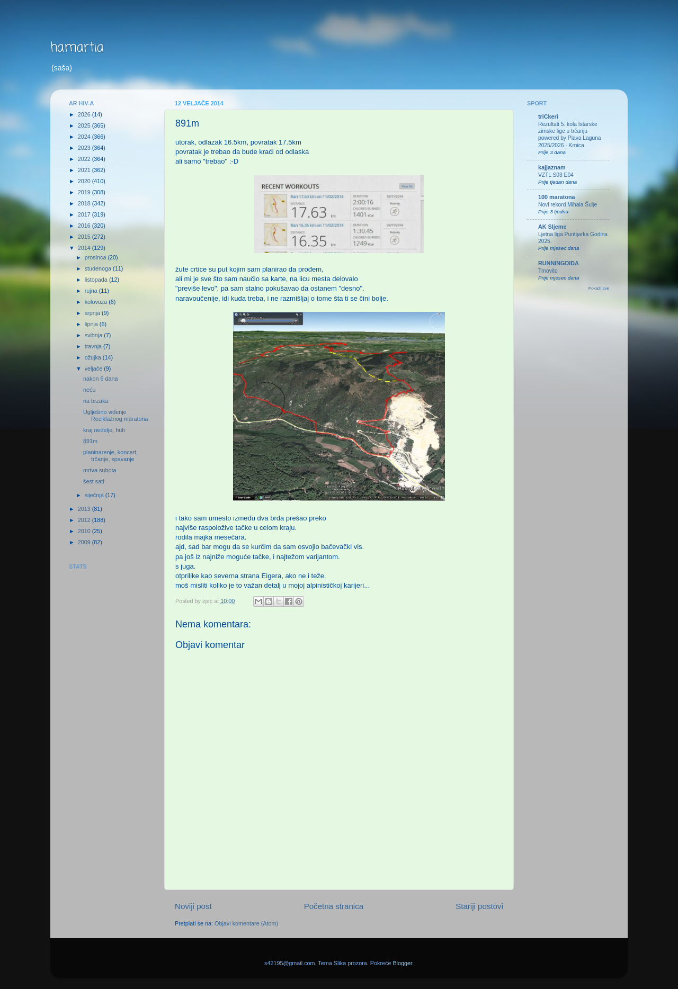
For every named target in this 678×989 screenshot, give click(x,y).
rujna (92, 290)
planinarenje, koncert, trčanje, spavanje (110, 455)
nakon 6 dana (100, 378)
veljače (94, 368)
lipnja (92, 324)
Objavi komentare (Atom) (246, 923)
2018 (85, 203)
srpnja (93, 313)
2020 (85, 181)
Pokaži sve (598, 288)
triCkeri (548, 116)
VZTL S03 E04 (556, 175)
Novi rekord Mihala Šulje (567, 205)
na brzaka (95, 401)
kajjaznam (552, 167)
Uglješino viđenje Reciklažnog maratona (115, 415)
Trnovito (548, 271)
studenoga (99, 268)
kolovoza (97, 302)
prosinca (96, 257)
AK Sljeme (552, 226)
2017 (85, 214)
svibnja (94, 335)
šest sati (93, 481)
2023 (85, 148)
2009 (85, 542)
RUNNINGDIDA (558, 263)
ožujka (94, 357)
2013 (85, 509)
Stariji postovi (479, 906)
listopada (97, 279)
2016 (85, 225)
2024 (85, 136)
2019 (85, 192)
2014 (85, 248)
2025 (85, 125)
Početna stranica (334, 906)
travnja (94, 346)
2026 (85, 114)
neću (89, 389)
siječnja (95, 495)
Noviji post (193, 906)
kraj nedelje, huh (104, 430)
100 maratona (556, 197)
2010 (85, 531)
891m (90, 441)
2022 (85, 159)
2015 (85, 236)
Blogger (402, 963)
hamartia (77, 48)
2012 (85, 520)
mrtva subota (99, 470)
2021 (85, 170)
